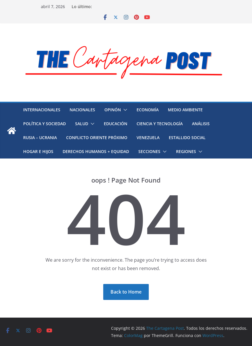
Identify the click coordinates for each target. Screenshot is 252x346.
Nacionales (82, 109)
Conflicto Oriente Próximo (96, 137)
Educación (115, 123)
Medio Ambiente (185, 109)
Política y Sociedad (44, 123)
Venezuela (148, 137)
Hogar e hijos (38, 151)
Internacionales (41, 109)
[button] (124, 110)
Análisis (201, 123)
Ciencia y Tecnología (160, 123)
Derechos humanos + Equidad (96, 151)
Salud (81, 123)
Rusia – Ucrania (40, 137)
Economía (148, 109)
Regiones (186, 151)
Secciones (149, 151)
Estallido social (187, 137)
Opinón (112, 109)
